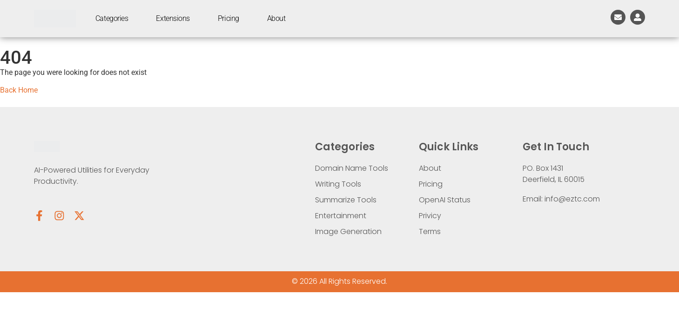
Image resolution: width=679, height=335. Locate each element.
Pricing (228, 18)
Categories (111, 18)
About (276, 18)
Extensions (173, 18)
